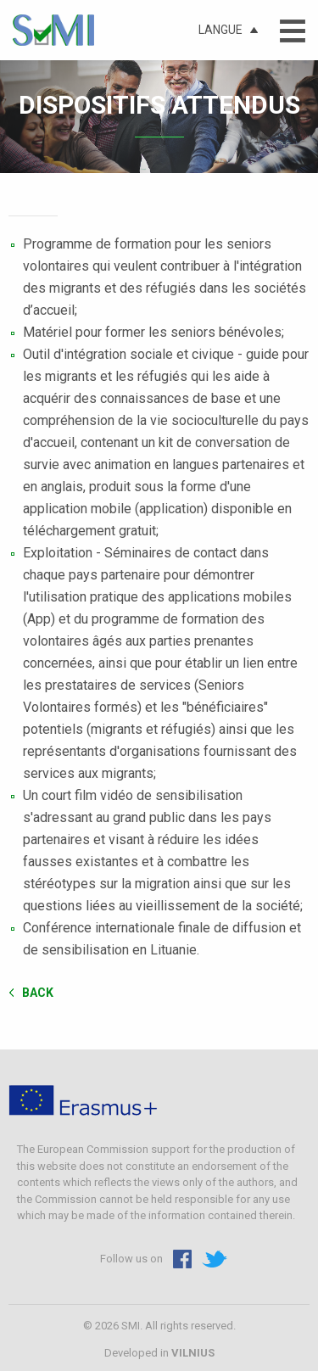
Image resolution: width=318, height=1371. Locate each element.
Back (37, 992)
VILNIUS (193, 1352)
